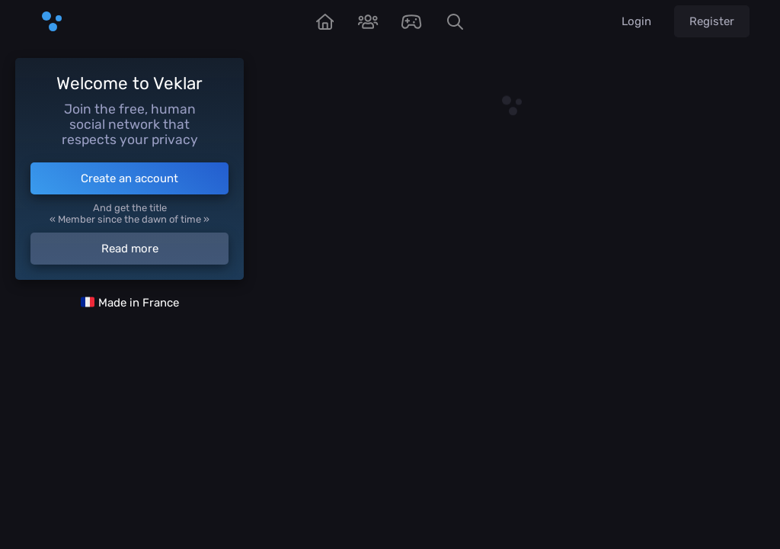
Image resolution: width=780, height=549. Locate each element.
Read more (129, 248)
